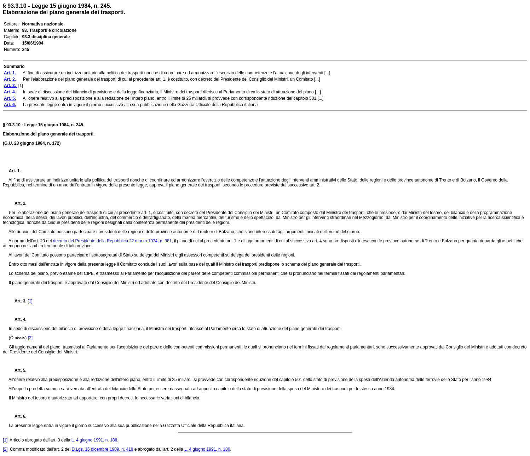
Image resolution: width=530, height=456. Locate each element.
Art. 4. (18, 319)
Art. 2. (18, 203)
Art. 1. (15, 170)
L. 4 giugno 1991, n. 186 (94, 440)
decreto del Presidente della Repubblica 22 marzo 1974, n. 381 (112, 240)
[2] (30, 337)
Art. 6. (18, 416)
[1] (30, 301)
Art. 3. (18, 301)
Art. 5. (18, 370)
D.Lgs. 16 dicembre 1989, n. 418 (102, 449)
